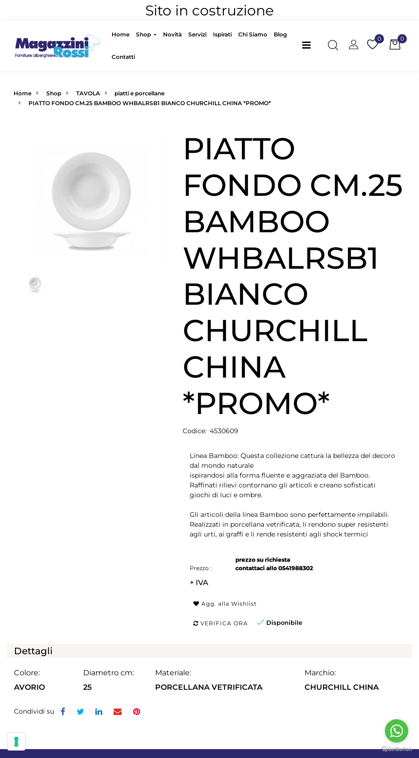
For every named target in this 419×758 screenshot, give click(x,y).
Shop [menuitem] (144, 34)
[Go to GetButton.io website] (397, 748)
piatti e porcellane (139, 93)
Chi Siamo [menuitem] (252, 34)
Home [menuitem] (120, 34)
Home (22, 93)
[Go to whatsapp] (396, 731)
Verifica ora (220, 623)
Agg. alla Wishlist (225, 603)
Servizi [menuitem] (197, 34)
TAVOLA (88, 93)
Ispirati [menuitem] (222, 34)
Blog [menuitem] (280, 34)
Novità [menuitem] (172, 34)
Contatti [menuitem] (123, 56)
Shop (53, 93)
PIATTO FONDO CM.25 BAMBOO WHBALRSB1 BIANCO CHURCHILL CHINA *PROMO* (149, 103)
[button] (91, 200)
